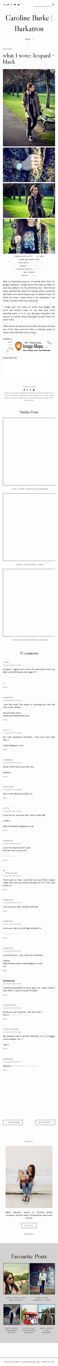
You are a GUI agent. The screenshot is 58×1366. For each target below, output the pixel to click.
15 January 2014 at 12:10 (12, 902)
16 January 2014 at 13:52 (12, 1008)
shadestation (38, 269)
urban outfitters (33, 266)
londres (22, 395)
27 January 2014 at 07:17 (12, 1062)
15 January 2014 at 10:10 (12, 843)
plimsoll (12, 398)
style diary (30, 398)
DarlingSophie (10, 856)
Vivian (6, 662)
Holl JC (7, 730)
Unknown (8, 697)
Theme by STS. (47, 1362)
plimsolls (21, 398)
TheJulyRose (9, 1005)
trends (38, 398)
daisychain (8, 787)
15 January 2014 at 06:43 (12, 789)
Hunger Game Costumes (24, 1066)
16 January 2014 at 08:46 (12, 984)
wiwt (32, 400)
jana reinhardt (34, 262)
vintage (45, 398)
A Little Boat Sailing (19, 1015)
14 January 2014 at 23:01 (12, 762)
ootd (46, 395)
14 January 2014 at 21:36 (12, 700)
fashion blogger (42, 393)
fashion (31, 393)
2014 (11, 393)
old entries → (45, 1122)
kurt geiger (32, 275)
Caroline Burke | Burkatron (18, 1362)
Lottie (6, 808)
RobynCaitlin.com (11, 934)
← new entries (12, 1122)
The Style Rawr (11, 1029)
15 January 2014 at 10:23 (12, 876)
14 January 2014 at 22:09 (12, 733)
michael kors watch (34, 395)
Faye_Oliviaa (11, 873)
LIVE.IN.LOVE (9, 677)
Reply (5, 687)
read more (29, 1225)
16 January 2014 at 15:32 (12, 1032)
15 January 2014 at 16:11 (12, 951)
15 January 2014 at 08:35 (12, 811)
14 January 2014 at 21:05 (12, 665)
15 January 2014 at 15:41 (12, 924)
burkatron (23, 393)
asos (35, 256)
